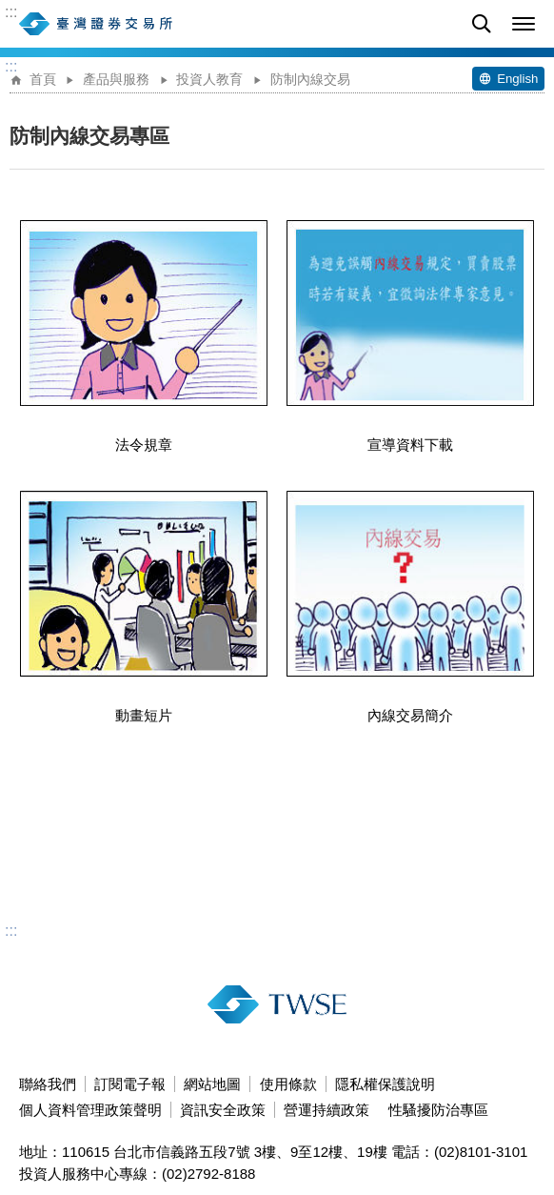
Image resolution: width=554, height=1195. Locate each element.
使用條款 (288, 1084)
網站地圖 (212, 1084)
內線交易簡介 (410, 607)
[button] (523, 23)
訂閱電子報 (130, 1084)
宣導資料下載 (410, 336)
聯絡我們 (47, 1084)
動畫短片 (143, 607)
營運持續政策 (326, 1110)
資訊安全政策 (223, 1110)
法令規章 (143, 336)
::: (11, 12)
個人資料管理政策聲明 (90, 1110)
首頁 (43, 79)
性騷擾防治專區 (438, 1110)
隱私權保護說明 (385, 1084)
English (517, 78)
